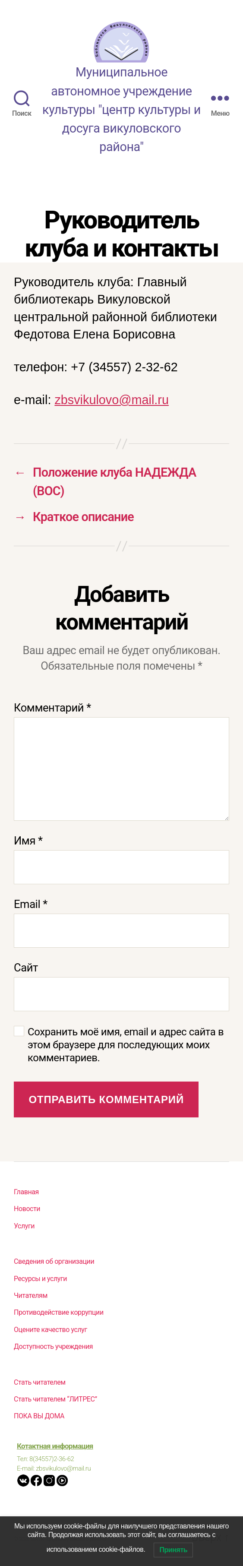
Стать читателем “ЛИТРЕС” (55, 1399)
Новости (27, 1209)
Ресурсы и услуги (40, 1279)
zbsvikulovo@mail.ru (111, 400)
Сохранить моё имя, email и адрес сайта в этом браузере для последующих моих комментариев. (126, 1045)
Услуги (24, 1226)
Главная (26, 1192)
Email (30, 904)
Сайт (26, 968)
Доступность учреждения (53, 1346)
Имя (28, 841)
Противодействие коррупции (59, 1312)
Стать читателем (40, 1382)
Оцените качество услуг (50, 1330)
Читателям (30, 1295)
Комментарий (52, 708)
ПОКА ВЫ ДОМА (39, 1416)
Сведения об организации (54, 1261)
